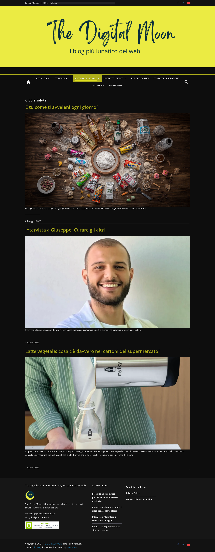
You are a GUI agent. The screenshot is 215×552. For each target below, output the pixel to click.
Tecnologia (61, 78)
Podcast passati (140, 78)
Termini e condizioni (136, 487)
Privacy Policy (133, 493)
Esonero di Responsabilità (139, 499)
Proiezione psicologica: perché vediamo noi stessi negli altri (105, 497)
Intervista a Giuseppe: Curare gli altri (65, 230)
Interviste (98, 85)
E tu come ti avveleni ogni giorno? (61, 107)
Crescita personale (86, 78)
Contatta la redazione (166, 78)
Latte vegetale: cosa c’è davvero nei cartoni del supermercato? (92, 351)
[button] (48, 78)
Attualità (41, 78)
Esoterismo (115, 85)
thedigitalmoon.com (40, 517)
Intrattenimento (113, 78)
